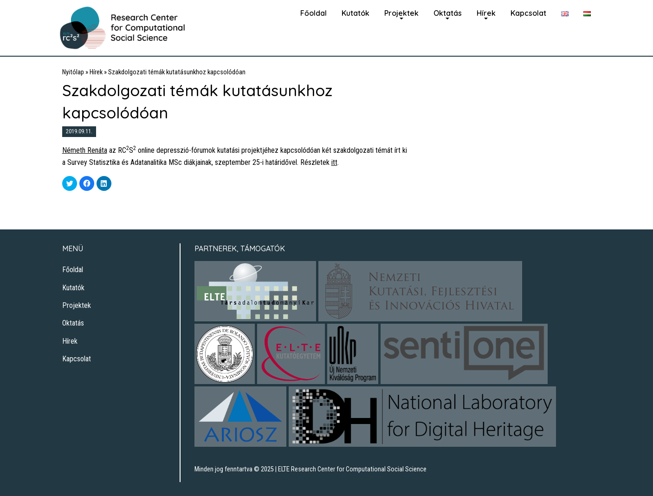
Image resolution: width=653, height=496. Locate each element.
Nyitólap (73, 72)
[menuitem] (313, 12)
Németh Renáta (84, 150)
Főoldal (313, 13)
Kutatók (355, 13)
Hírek (486, 13)
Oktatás (447, 13)
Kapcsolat (528, 13)
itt (334, 162)
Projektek (401, 13)
